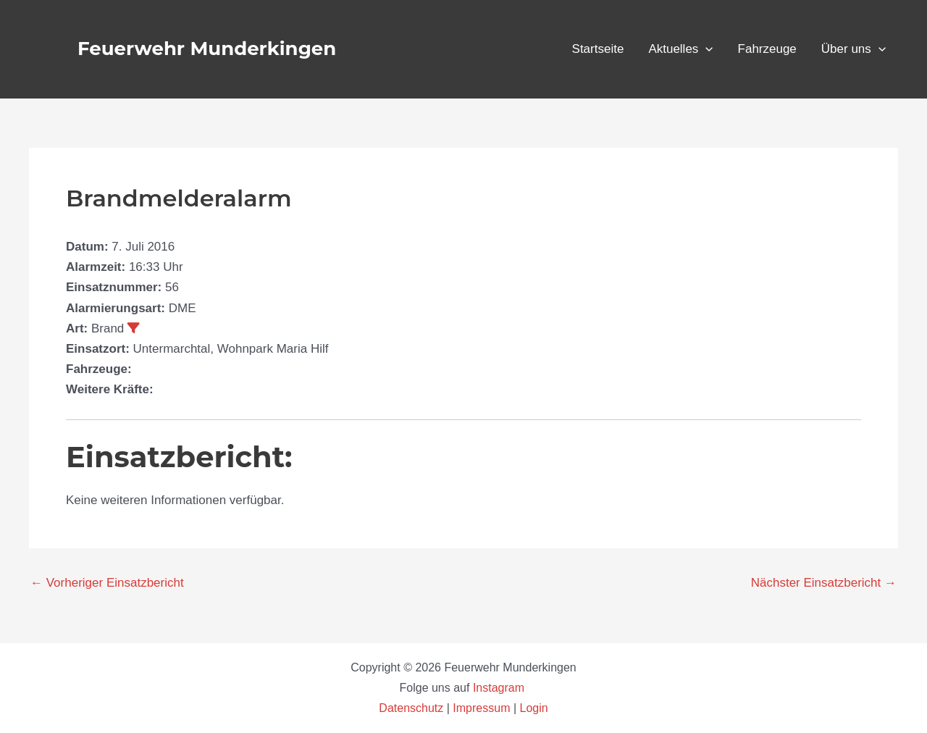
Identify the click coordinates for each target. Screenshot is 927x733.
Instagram (500, 688)
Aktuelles (680, 49)
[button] (705, 49)
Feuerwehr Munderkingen (206, 48)
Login (534, 708)
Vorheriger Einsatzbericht (107, 583)
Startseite (598, 49)
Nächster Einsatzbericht (824, 583)
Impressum (481, 708)
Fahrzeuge (767, 49)
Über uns (853, 49)
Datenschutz (412, 708)
